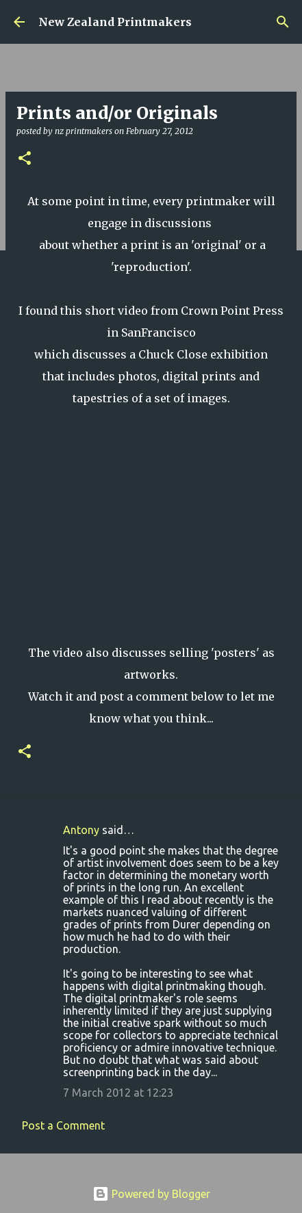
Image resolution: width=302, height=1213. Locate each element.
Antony (81, 830)
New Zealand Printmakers (115, 22)
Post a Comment (63, 1125)
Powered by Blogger (151, 1194)
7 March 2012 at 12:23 (118, 1092)
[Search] (283, 21)
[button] (24, 159)
